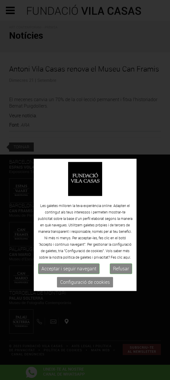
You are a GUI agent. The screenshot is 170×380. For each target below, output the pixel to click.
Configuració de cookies (85, 290)
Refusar (121, 276)
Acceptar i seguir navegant (68, 276)
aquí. (127, 265)
